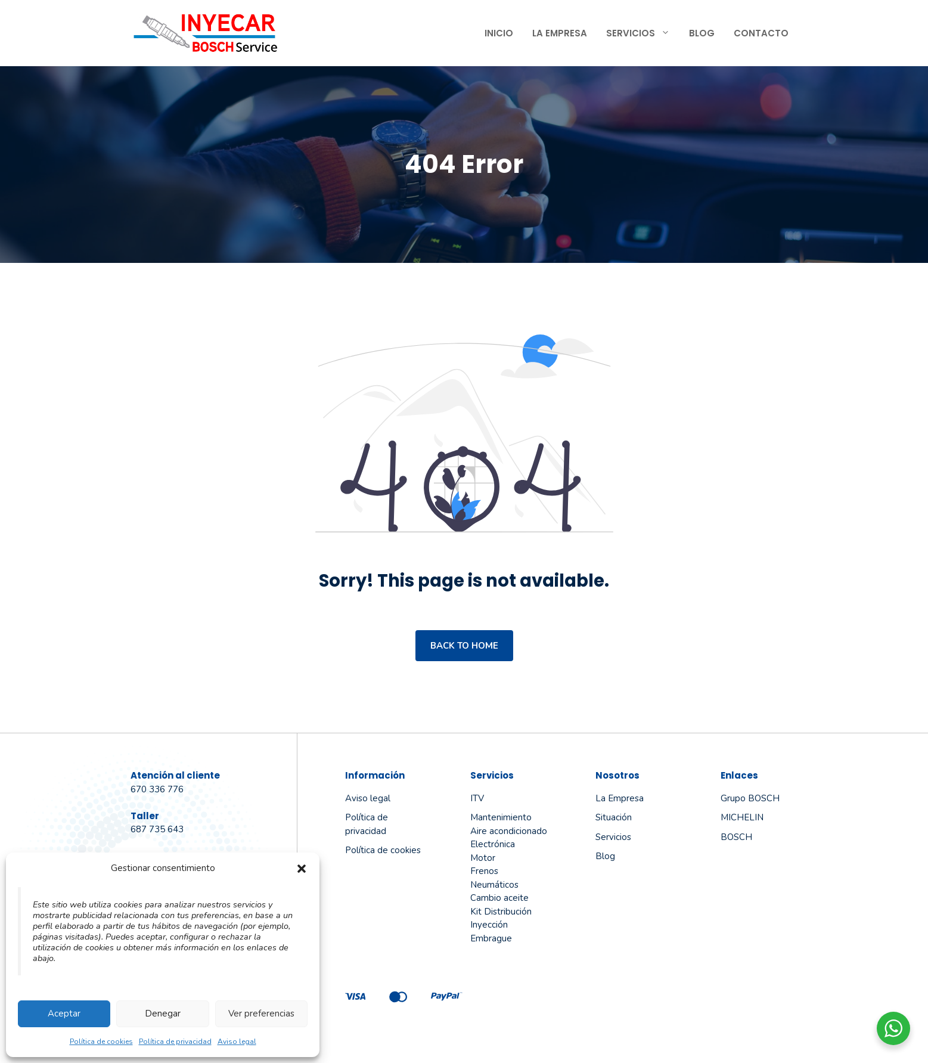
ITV (477, 798)
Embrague (491, 938)
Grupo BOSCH (750, 798)
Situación (613, 817)
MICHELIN (742, 817)
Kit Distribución (501, 912)
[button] (302, 869)
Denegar (163, 1013)
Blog (702, 33)
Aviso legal (237, 1041)
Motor (482, 858)
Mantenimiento (501, 817)
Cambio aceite (499, 898)
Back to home (464, 646)
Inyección (489, 925)
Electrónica (492, 844)
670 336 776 (157, 789)
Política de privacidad (175, 1041)
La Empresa (559, 33)
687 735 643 (157, 829)
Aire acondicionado (508, 831)
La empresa (619, 798)
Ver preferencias (261, 1013)
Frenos (484, 871)
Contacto (761, 33)
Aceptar (64, 1013)
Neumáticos (494, 885)
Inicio (499, 33)
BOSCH (736, 837)
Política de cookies (101, 1041)
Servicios (642, 33)
